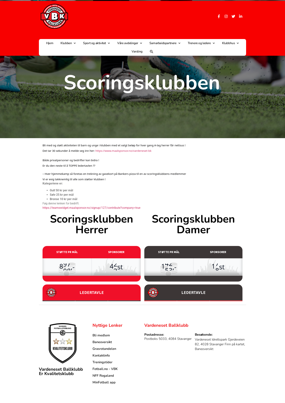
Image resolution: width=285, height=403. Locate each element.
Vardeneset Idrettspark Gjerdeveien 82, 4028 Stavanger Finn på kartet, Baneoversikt (220, 344)
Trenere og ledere (201, 43)
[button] (151, 51)
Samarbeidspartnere (164, 43)
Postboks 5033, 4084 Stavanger (168, 339)
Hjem (49, 43)
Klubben (68, 43)
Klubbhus (230, 43)
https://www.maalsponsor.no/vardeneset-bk (123, 150)
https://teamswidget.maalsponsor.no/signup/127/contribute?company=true (91, 207)
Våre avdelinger (129, 43)
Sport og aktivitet (96, 43)
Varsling (137, 51)
